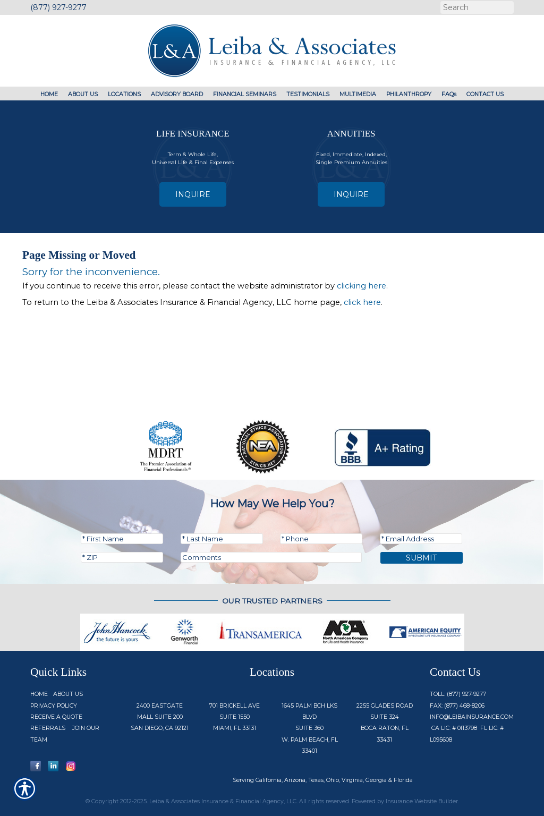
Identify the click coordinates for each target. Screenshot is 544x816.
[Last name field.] (222, 538)
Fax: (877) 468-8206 (457, 705)
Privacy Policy (53, 705)
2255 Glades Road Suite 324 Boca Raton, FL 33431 (384, 722)
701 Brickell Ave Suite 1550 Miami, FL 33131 (234, 717)
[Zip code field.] (122, 557)
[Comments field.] (271, 557)
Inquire (192, 194)
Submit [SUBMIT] (421, 558)
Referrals (47, 728)
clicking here (361, 286)
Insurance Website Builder (422, 801)
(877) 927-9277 (58, 7)
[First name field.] (122, 538)
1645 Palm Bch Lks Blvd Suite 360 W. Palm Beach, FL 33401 (310, 728)
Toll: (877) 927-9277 (458, 694)
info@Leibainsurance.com (472, 716)
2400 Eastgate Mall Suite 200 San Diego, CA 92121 (160, 717)
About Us (68, 694)
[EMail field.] (421, 538)
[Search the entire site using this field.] (476, 7)
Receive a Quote (56, 716)
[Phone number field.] (321, 538)
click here (362, 302)
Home (39, 694)
